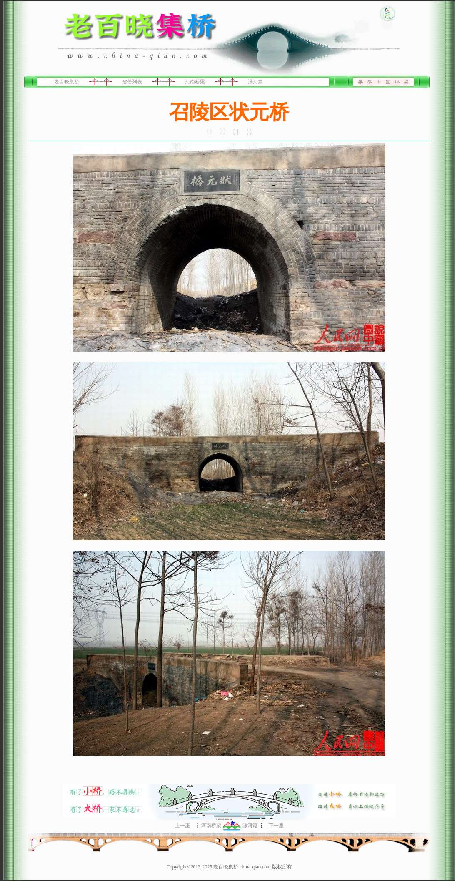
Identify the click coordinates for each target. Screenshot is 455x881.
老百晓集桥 (66, 82)
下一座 (276, 825)
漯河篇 (255, 82)
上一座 (182, 825)
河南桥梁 (195, 82)
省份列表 (132, 82)
